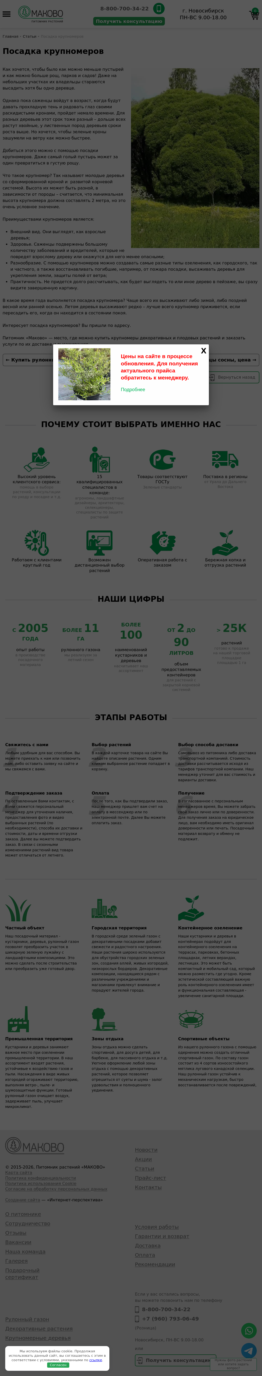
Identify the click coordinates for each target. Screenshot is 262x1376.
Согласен (58, 1365)
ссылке (95, 1360)
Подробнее (133, 389)
